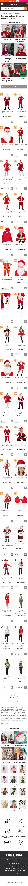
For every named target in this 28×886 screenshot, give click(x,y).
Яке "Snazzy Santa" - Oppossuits (20, 577)
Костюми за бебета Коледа (14, 785)
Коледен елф (21, 78)
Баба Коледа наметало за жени (7, 511)
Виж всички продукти (14, 701)
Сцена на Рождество (20, 762)
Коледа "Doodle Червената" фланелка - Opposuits (21, 645)
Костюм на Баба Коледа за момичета (7, 211)
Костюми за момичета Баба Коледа (7, 59)
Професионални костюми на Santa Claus (7, 80)
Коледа (7, 746)
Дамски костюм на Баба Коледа (20, 178)
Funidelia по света (14, 863)
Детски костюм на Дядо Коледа (20, 211)
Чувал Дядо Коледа (7, 244)
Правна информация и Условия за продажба (14, 866)
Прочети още (5, 723)
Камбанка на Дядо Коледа (7, 311)
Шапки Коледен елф (14, 809)
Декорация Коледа (21, 746)
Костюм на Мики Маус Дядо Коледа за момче (7, 577)
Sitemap (12, 873)
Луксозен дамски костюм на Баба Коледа (21, 145)
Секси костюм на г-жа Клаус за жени (7, 478)
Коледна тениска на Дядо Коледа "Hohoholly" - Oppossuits (7, 645)
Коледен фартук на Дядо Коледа (7, 344)
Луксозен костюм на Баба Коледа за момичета (7, 178)
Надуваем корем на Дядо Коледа (21, 311)
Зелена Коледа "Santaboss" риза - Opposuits (7, 677)
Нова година (7, 762)
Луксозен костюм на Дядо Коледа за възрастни (7, 112)
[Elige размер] (2, 122)
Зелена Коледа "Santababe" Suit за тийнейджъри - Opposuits (21, 612)
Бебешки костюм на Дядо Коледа (21, 245)
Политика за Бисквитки (10, 870)
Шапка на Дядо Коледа (7, 377)
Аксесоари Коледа (14, 796)
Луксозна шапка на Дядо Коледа (21, 478)
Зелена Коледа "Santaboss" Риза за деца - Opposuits (21, 677)
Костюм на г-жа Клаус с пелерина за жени (20, 344)
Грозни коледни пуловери (5, 797)
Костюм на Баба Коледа (20, 543)
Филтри (4, 86)
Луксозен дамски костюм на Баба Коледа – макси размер (21, 379)
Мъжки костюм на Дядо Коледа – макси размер (7, 444)
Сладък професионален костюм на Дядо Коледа (7, 544)
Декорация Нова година (23, 809)
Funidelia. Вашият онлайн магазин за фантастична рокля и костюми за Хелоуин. (13, 4)
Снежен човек (5, 784)
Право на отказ (21, 870)
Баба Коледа (7, 39)
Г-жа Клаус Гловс (21, 510)
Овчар (14, 774)
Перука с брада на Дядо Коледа (7, 145)
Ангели (5, 774)
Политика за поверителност (14, 868)
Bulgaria (17, 873)
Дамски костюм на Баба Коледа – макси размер (7, 411)
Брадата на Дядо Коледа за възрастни (21, 278)
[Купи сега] (12, 122)
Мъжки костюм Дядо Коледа (21, 112)
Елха (23, 784)
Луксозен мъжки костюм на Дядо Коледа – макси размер (21, 412)
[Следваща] (17, 696)
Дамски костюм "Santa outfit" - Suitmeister (7, 611)
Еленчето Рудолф (23, 774)
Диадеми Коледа (23, 796)
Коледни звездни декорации (5, 809)
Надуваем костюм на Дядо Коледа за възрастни (7, 278)
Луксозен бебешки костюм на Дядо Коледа (20, 444)
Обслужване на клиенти (14, 860)
